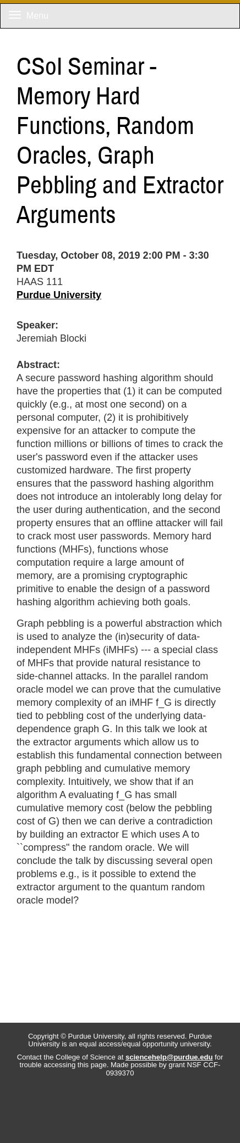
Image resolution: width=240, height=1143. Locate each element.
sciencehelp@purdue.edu (169, 1057)
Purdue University (59, 294)
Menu (28, 15)
